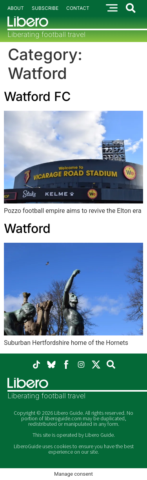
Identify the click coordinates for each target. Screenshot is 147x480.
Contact (77, 8)
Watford (27, 228)
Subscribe (45, 8)
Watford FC (37, 96)
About (15, 8)
